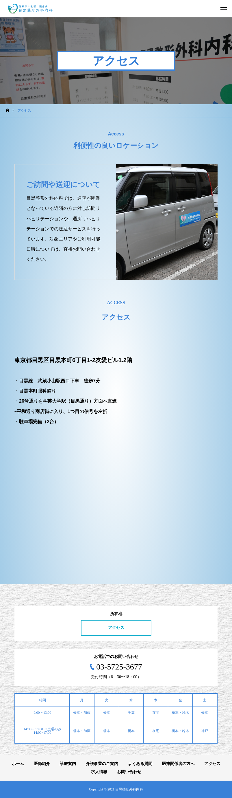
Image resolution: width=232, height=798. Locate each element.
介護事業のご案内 (102, 764)
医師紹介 (42, 764)
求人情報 (99, 772)
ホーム (18, 764)
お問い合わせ (129, 772)
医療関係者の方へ (178, 764)
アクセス (116, 627)
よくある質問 (140, 764)
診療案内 (68, 764)
